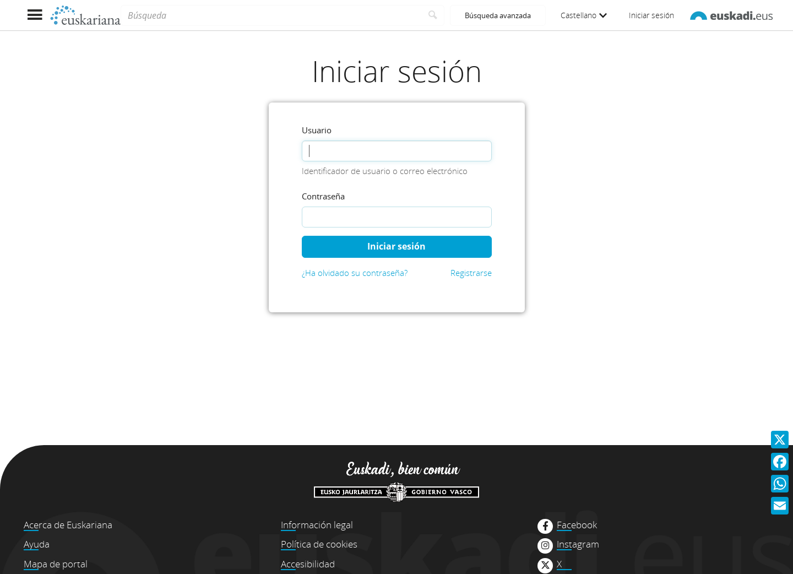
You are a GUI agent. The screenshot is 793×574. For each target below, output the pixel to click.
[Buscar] (433, 15)
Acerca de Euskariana (68, 524)
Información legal (317, 524)
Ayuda (37, 544)
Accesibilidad (308, 563)
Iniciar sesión (651, 15)
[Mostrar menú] (34, 15)
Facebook (577, 525)
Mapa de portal (56, 563)
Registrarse (471, 272)
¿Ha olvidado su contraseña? (355, 272)
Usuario (317, 130)
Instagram (578, 544)
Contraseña (323, 196)
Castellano (584, 15)
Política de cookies (319, 544)
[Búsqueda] (271, 15)
